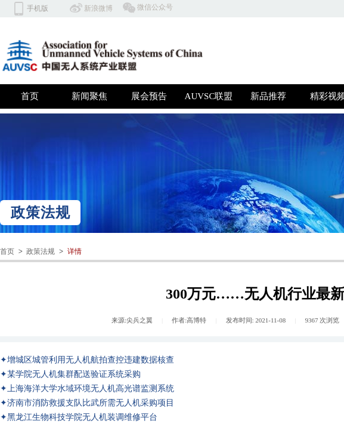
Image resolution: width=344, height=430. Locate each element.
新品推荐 (268, 96)
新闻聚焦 (89, 96)
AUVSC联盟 (209, 96)
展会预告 (149, 96)
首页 (30, 96)
